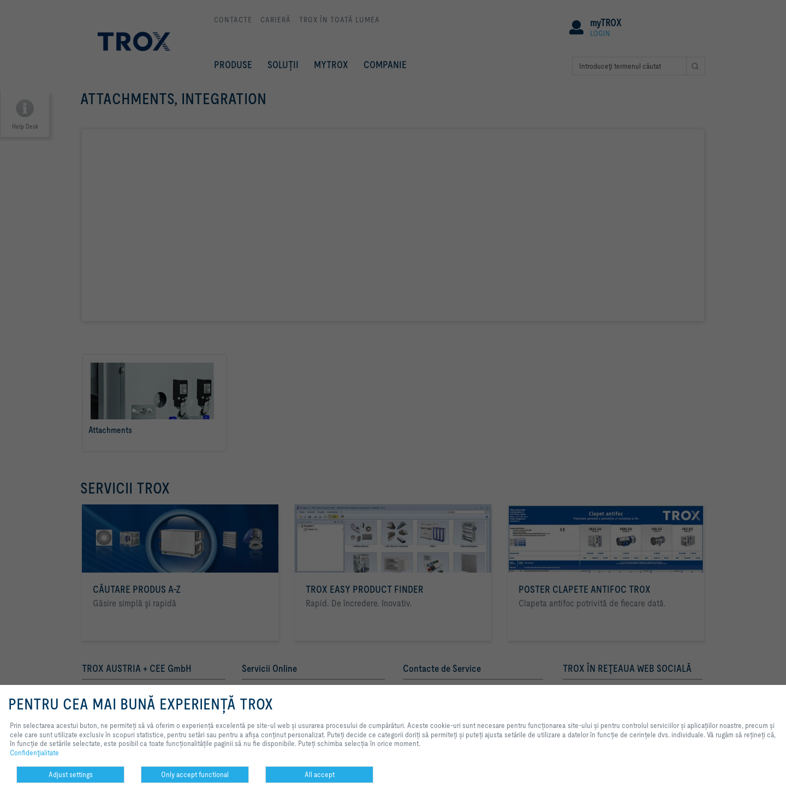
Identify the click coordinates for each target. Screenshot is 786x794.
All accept (320, 774)
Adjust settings (71, 774)
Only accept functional (195, 774)
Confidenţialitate (34, 752)
